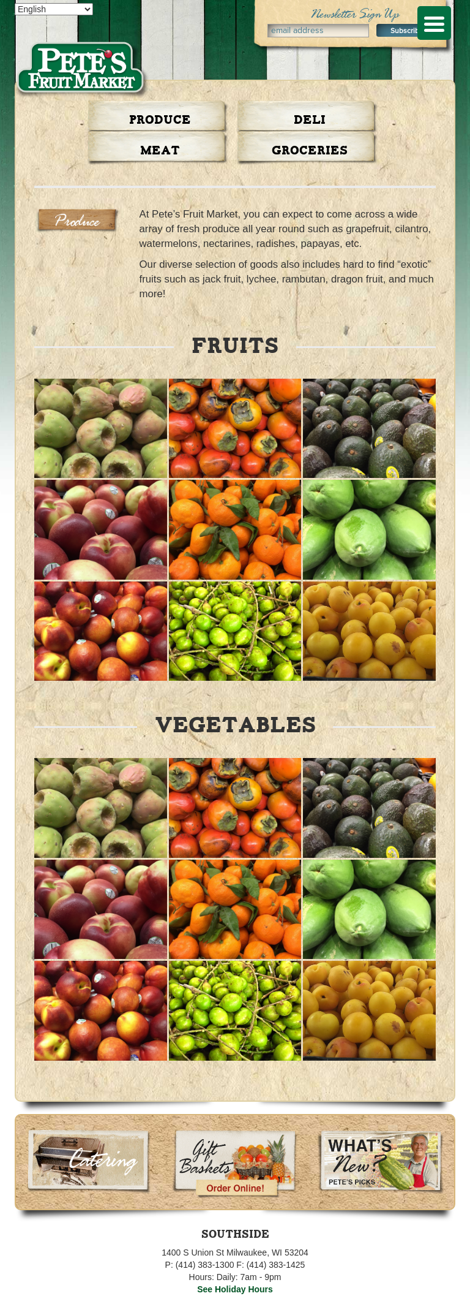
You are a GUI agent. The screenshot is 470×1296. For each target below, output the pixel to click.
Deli (310, 120)
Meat (160, 150)
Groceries (310, 150)
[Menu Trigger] (434, 23)
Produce (160, 120)
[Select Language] (54, 9)
